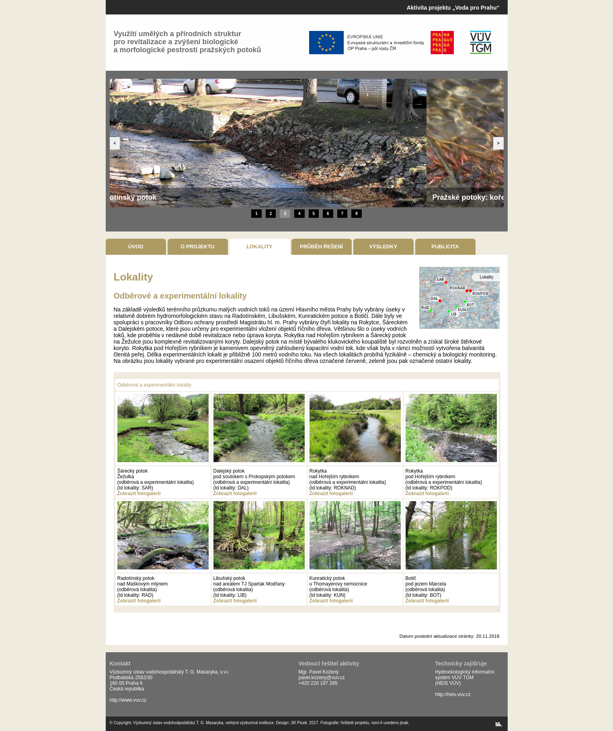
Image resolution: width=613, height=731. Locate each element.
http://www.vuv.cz (128, 700)
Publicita (445, 247)
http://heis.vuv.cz (453, 694)
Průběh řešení (321, 247)
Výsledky (383, 247)
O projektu (197, 247)
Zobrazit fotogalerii (139, 493)
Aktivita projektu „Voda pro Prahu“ (453, 7)
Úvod (136, 247)
